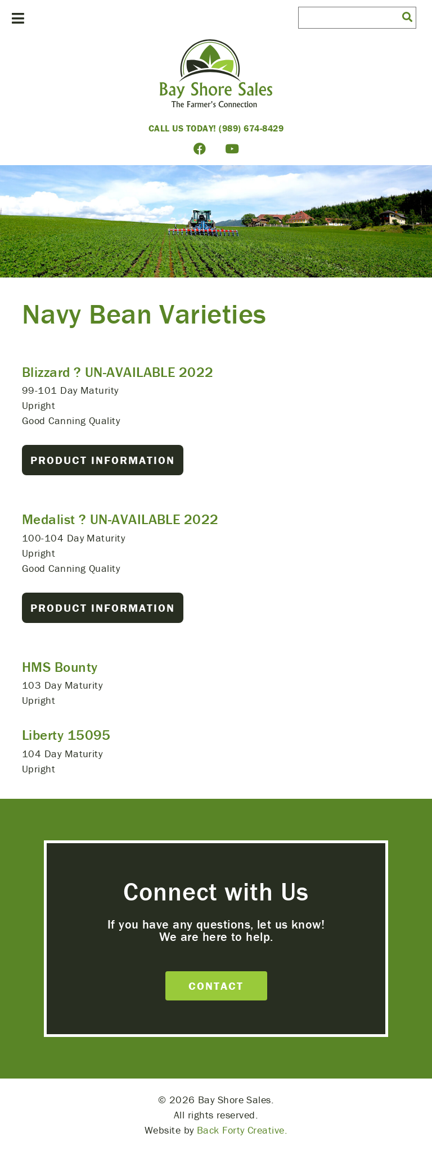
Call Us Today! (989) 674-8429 (216, 128)
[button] (407, 16)
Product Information (102, 460)
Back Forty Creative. (242, 1129)
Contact (216, 986)
